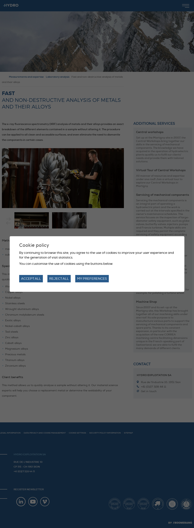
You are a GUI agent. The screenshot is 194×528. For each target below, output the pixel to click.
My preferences (92, 279)
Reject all (59, 279)
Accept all (31, 279)
